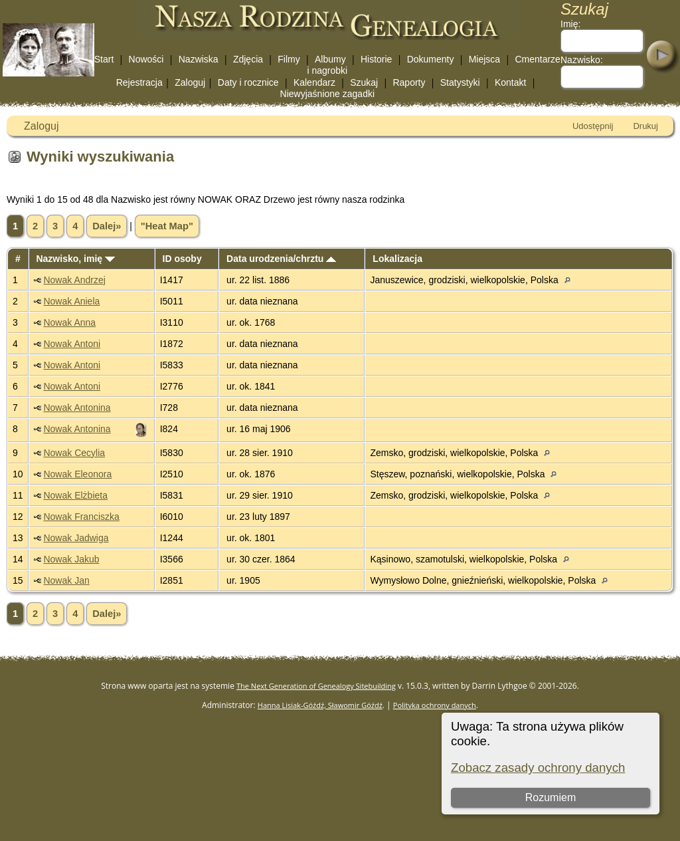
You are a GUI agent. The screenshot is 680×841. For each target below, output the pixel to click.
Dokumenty (430, 59)
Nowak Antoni (71, 343)
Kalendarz (314, 82)
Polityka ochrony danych (434, 705)
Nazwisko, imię (75, 258)
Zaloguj (190, 82)
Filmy (288, 59)
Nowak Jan (66, 580)
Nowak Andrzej (74, 280)
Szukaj (364, 82)
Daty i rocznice (248, 82)
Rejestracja (139, 82)
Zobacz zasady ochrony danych (538, 768)
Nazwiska (198, 59)
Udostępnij (592, 126)
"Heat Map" (167, 226)
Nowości (146, 59)
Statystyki (460, 82)
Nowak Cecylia (74, 452)
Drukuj (645, 126)
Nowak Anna (69, 322)
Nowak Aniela (71, 301)
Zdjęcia (248, 59)
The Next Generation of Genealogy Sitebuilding (316, 686)
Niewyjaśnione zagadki (327, 93)
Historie (376, 59)
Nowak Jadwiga (75, 538)
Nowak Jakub (71, 559)
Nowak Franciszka (81, 516)
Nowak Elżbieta (75, 495)
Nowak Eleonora (77, 474)
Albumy (330, 59)
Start (104, 59)
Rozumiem (550, 797)
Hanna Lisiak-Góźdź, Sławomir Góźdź (320, 705)
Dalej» (106, 226)
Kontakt (510, 82)
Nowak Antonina (76, 407)
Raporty (408, 82)
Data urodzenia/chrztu (281, 258)
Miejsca (484, 59)
